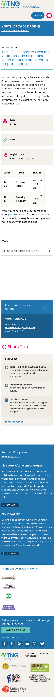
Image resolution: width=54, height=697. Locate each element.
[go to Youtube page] (27, 644)
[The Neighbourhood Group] (27, 5)
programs (14, 214)
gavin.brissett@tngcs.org (20, 327)
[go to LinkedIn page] (19, 644)
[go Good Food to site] (40, 668)
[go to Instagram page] (34, 644)
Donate (38, 15)
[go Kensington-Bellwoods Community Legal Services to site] (8, 586)
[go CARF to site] (14, 666)
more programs (10, 456)
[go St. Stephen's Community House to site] (8, 607)
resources (14, 421)
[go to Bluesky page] (42, 644)
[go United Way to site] (14, 689)
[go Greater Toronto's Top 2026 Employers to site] (14, 678)
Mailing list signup (15, 630)
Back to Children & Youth (16, 30)
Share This (18, 347)
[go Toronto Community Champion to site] (40, 678)
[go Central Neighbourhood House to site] (8, 575)
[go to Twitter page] (12, 644)
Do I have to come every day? (20, 251)
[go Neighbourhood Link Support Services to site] (8, 596)
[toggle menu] (49, 15)
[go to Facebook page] (4, 644)
